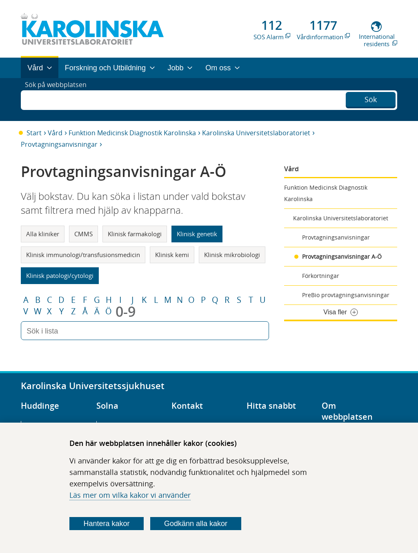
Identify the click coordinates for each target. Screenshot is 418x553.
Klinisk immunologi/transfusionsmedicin (83, 255)
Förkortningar (320, 276)
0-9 (126, 311)
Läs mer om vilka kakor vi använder (130, 495)
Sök (371, 98)
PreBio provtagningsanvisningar (345, 295)
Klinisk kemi (172, 255)
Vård (55, 132)
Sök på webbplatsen (59, 99)
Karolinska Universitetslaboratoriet (256, 132)
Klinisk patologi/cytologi (59, 275)
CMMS (83, 234)
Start (34, 132)
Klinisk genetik (197, 234)
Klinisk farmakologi (135, 234)
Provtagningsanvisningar (59, 144)
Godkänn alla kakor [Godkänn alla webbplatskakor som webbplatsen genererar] (195, 523)
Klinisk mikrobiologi (232, 255)
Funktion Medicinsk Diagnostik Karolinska (132, 132)
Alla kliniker (42, 234)
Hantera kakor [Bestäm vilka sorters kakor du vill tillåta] (107, 523)
